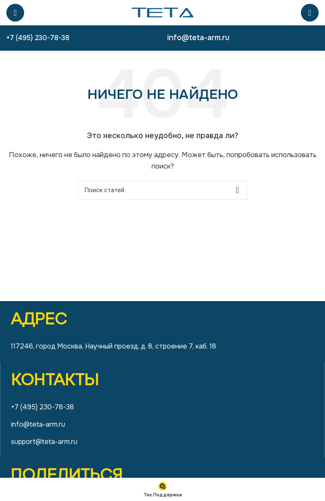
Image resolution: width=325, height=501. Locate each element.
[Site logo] (162, 12)
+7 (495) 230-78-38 (37, 37)
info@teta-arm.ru (198, 37)
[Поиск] (310, 12)
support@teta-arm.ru (44, 441)
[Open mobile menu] (15, 12)
